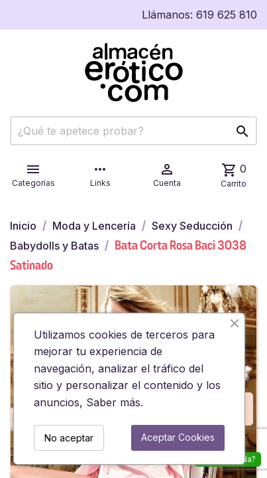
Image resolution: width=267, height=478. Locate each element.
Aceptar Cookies (178, 437)
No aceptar (68, 437)
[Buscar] (133, 131)
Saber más (113, 402)
